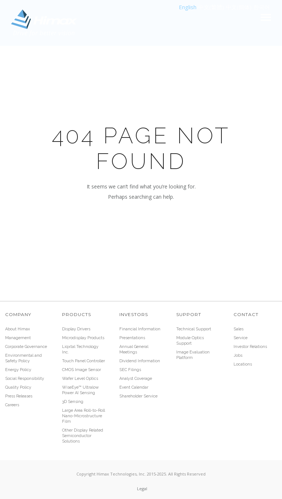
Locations (243, 364)
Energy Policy (18, 369)
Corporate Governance (26, 346)
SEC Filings (130, 369)
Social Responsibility (24, 378)
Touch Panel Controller (83, 361)
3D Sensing (72, 401)
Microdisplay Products (83, 337)
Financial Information (139, 329)
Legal (142, 488)
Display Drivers (76, 329)
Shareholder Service (138, 396)
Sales (238, 329)
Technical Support (193, 329)
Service (240, 337)
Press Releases (18, 396)
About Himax (17, 329)
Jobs (238, 355)
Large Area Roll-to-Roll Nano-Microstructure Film (83, 416)
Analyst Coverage (135, 378)
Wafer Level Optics (80, 378)
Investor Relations (250, 346)
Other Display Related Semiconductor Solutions (82, 436)
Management (18, 337)
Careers (12, 405)
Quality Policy (18, 387)
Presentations (132, 337)
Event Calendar (133, 387)
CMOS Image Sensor (81, 369)
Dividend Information (139, 361)
